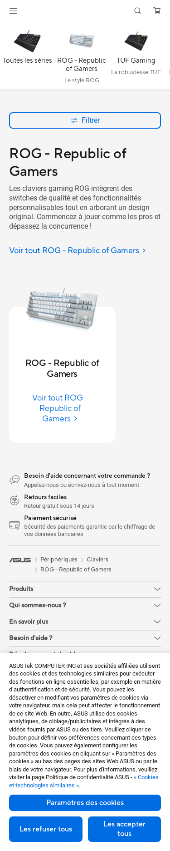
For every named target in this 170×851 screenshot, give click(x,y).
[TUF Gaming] (136, 58)
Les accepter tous (124, 829)
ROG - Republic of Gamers (76, 569)
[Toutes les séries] (27, 58)
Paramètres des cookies (85, 802)
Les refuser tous (45, 829)
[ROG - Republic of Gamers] (81, 58)
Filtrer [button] (85, 120)
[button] (13, 11)
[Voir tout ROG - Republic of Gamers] (77, 251)
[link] (85, 11)
